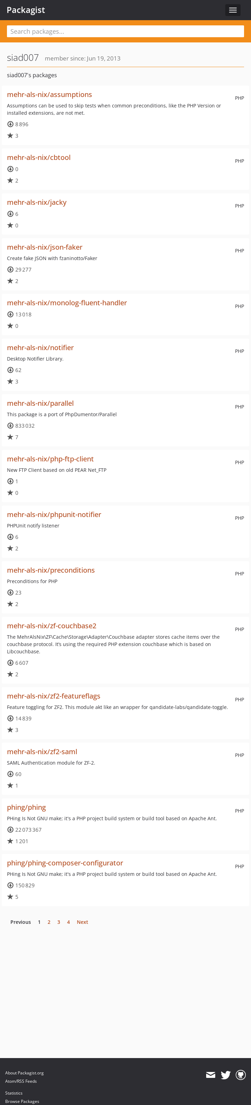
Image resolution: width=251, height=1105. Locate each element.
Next (82, 922)
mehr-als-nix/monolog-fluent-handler (67, 302)
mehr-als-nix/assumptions (49, 94)
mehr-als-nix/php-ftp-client (50, 458)
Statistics (14, 1093)
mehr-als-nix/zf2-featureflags (53, 696)
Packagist (26, 9)
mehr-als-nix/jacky (36, 202)
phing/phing (26, 807)
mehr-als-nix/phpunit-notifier (54, 514)
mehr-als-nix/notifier (40, 347)
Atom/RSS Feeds (21, 1081)
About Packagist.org (24, 1073)
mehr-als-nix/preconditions (51, 570)
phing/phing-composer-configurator (65, 863)
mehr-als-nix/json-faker (44, 247)
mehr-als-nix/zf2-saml (42, 751)
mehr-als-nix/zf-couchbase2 (51, 625)
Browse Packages (22, 1101)
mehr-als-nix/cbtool (39, 157)
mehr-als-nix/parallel (40, 403)
